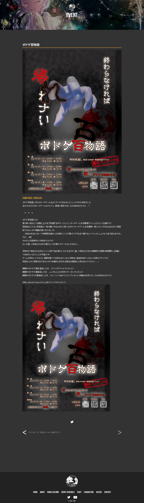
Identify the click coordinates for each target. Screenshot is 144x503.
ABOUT (42, 492)
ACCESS (99, 492)
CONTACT (107, 492)
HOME (35, 492)
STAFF (79, 492)
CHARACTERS (89, 492)
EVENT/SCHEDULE (68, 492)
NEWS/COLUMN (53, 492)
